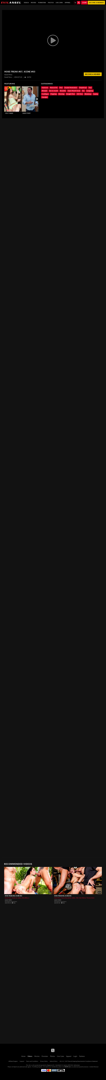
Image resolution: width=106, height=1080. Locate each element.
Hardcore (45, 88)
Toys (90, 88)
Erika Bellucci (25, 898)
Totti (77, 898)
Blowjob (44, 91)
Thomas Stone (90, 898)
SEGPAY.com (67, 1066)
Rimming (61, 94)
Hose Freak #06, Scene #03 (13, 896)
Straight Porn (70, 94)
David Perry (26, 113)
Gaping (95, 94)
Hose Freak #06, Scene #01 (62, 896)
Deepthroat (83, 88)
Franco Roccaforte (66, 898)
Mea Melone (82, 898)
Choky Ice (14, 898)
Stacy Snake (9, 113)
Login (84, 2)
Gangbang (90, 91)
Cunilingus (45, 94)
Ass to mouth (53, 91)
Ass (83, 91)
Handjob (44, 97)
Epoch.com (16, 1066)
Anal (61, 88)
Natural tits (53, 88)
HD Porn (80, 94)
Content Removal (94, 1066)
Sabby (19, 898)
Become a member (96, 2)
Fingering (53, 94)
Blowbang (88, 94)
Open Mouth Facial (74, 91)
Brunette (63, 91)
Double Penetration (70, 88)
